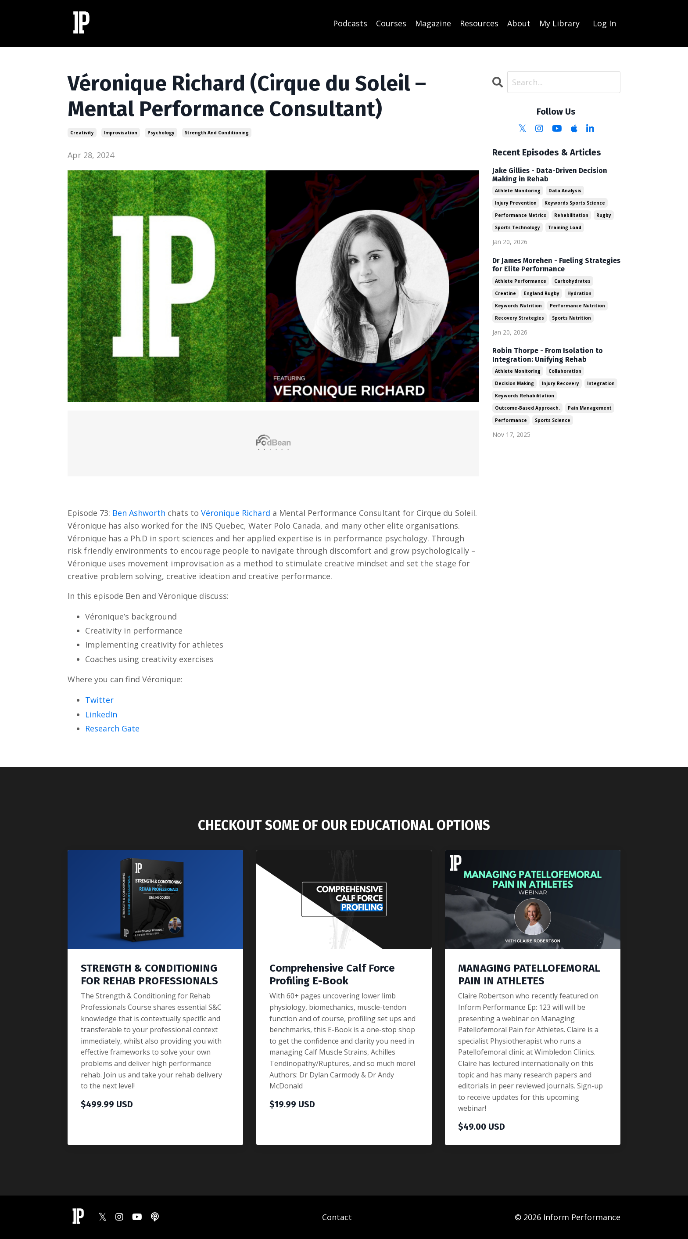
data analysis (564, 190)
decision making (514, 383)
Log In (604, 23)
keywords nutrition (518, 306)
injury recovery (560, 383)
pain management (590, 408)
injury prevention (516, 203)
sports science (552, 420)
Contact (337, 1217)
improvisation (120, 133)
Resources (479, 23)
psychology (161, 133)
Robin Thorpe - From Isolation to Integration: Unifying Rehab (547, 354)
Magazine (433, 23)
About (518, 23)
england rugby (541, 293)
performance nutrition (577, 306)
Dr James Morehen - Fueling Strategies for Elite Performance (556, 264)
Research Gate (112, 728)
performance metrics (520, 215)
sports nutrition (571, 318)
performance (511, 420)
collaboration (564, 371)
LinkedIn (101, 714)
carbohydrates (572, 281)
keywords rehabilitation (524, 396)
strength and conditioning (217, 133)
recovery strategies (519, 318)
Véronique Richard (235, 513)
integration (601, 383)
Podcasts (350, 23)
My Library (559, 23)
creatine (505, 293)
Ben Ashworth (138, 513)
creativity (82, 133)
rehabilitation (571, 215)
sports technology (517, 227)
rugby (603, 215)
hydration (579, 293)
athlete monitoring (518, 190)
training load (564, 227)
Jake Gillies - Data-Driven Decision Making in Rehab (549, 174)
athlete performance (520, 281)
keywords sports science (575, 203)
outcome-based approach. (527, 408)
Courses (391, 23)
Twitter (99, 700)
